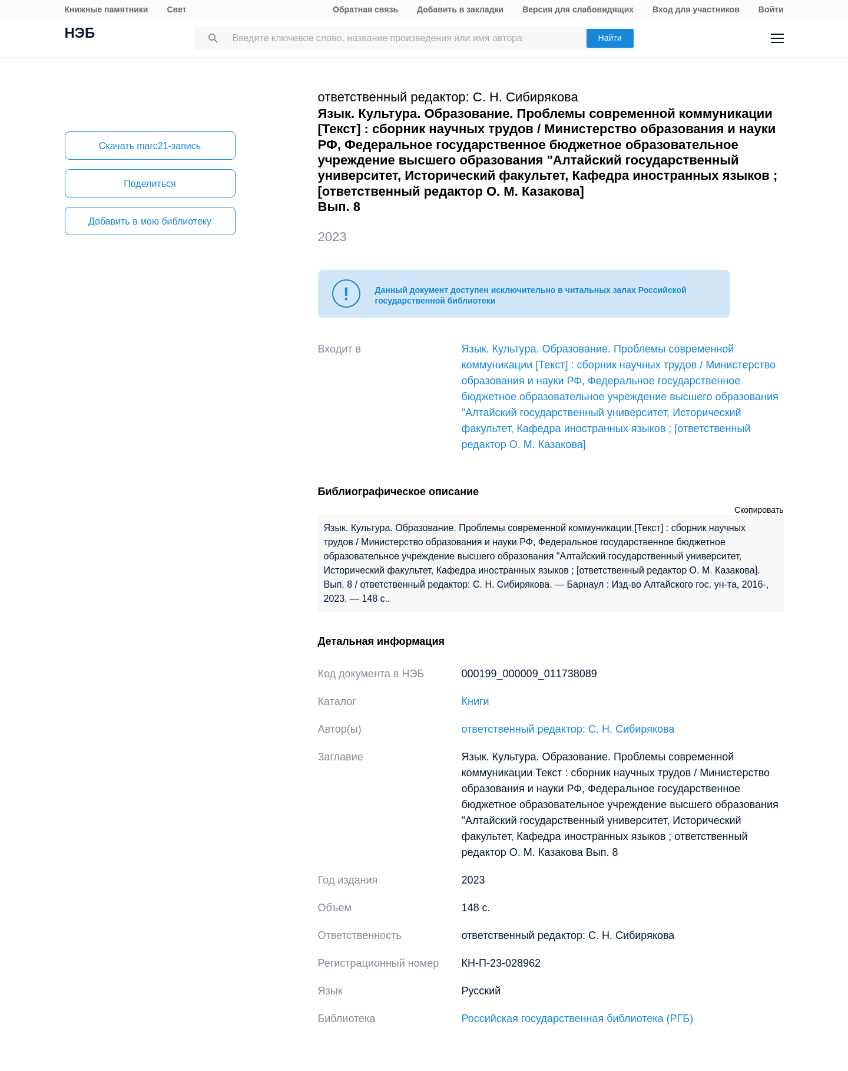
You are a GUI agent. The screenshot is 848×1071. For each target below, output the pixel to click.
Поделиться (149, 184)
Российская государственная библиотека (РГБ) (578, 1018)
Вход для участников (696, 9)
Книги (475, 701)
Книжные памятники (106, 9)
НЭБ (80, 34)
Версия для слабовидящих (578, 9)
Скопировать (759, 510)
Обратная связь (365, 9)
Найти (610, 37)
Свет (176, 9)
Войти (771, 9)
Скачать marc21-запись (150, 146)
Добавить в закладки (460, 9)
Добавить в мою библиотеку (149, 221)
